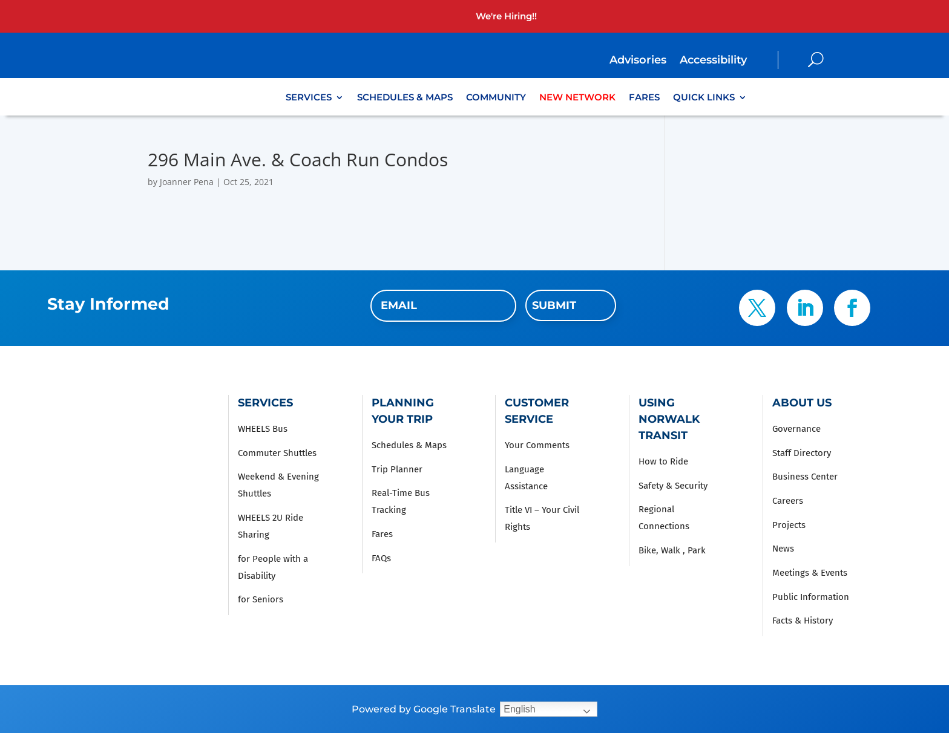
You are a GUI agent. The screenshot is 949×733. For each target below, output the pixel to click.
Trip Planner (397, 469)
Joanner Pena (187, 181)
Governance (796, 428)
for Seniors (260, 599)
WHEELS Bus (262, 428)
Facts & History (802, 620)
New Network (577, 98)
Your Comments (537, 445)
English (519, 709)
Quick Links (704, 98)
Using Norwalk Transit (669, 419)
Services (309, 98)
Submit (554, 305)
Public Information (810, 596)
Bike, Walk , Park (672, 550)
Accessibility (713, 61)
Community (496, 98)
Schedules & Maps (405, 98)
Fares (644, 98)
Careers (787, 500)
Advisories (637, 61)
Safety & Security (673, 485)
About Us (802, 402)
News (783, 548)
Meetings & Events (809, 572)
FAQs (381, 558)
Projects (789, 525)
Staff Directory (801, 453)
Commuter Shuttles (277, 453)
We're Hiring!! (506, 16)
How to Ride (663, 461)
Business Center (805, 476)
